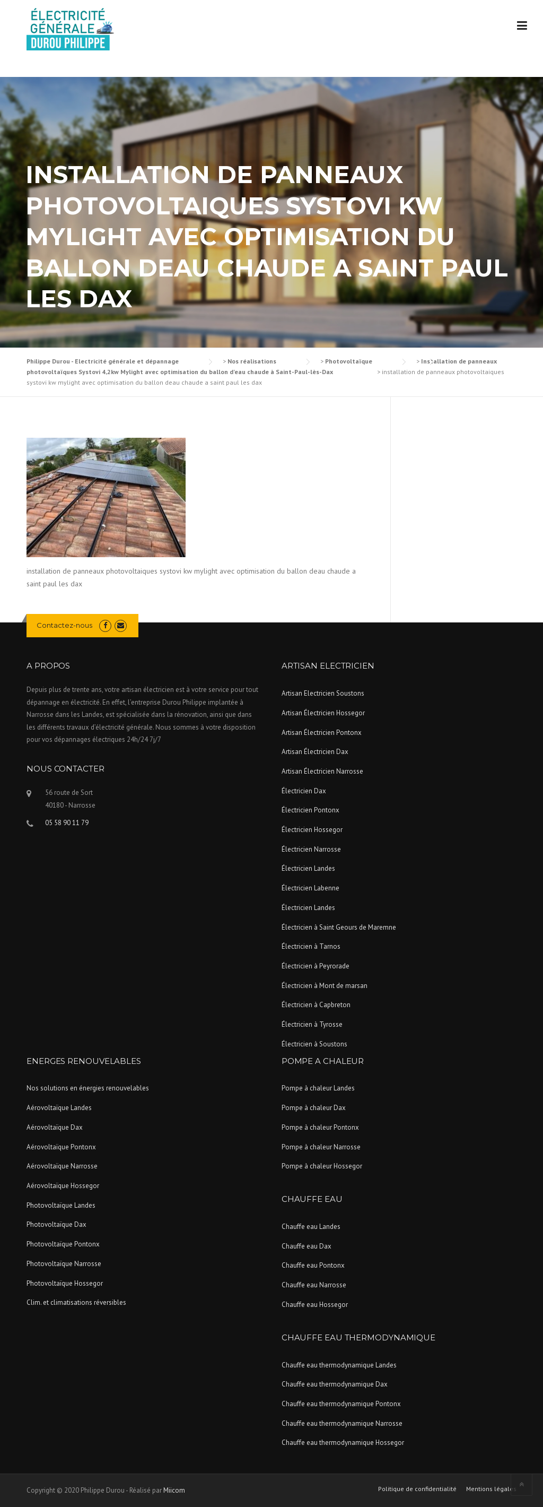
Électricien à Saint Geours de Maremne (339, 927)
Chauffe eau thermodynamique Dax (335, 1384)
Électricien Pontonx (310, 810)
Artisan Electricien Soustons (323, 693)
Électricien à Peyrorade (315, 966)
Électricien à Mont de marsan (324, 985)
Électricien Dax (304, 790)
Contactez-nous (64, 625)
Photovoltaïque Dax (56, 1224)
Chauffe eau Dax (306, 1246)
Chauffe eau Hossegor (315, 1304)
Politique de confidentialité (417, 1489)
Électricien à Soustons (314, 1044)
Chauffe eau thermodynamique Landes (339, 1365)
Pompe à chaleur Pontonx (320, 1127)
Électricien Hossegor (312, 829)
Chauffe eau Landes (311, 1226)
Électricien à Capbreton (316, 1004)
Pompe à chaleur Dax (314, 1107)
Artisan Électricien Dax (315, 751)
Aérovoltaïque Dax (55, 1127)
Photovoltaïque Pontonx (63, 1244)
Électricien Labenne (310, 888)
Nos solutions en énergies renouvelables (88, 1088)
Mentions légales (491, 1489)
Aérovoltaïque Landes (59, 1107)
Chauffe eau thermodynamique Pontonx (341, 1403)
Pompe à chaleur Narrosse (321, 1146)
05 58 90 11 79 (67, 822)
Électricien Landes (308, 868)
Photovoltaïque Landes (61, 1205)
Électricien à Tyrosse (312, 1024)
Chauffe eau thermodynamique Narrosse (342, 1423)
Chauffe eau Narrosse (314, 1284)
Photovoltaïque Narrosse (64, 1263)
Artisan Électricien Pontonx (322, 732)
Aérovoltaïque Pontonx (61, 1146)
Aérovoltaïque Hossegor (63, 1185)
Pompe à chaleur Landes (318, 1088)
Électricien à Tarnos (311, 946)
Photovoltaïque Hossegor (65, 1283)
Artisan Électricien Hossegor (323, 712)
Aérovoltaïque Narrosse (62, 1166)
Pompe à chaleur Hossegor (322, 1166)
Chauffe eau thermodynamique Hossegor (343, 1442)
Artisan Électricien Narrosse (322, 771)
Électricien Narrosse (311, 849)
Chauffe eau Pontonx (313, 1265)
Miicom (174, 1490)
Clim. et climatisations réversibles (76, 1302)
